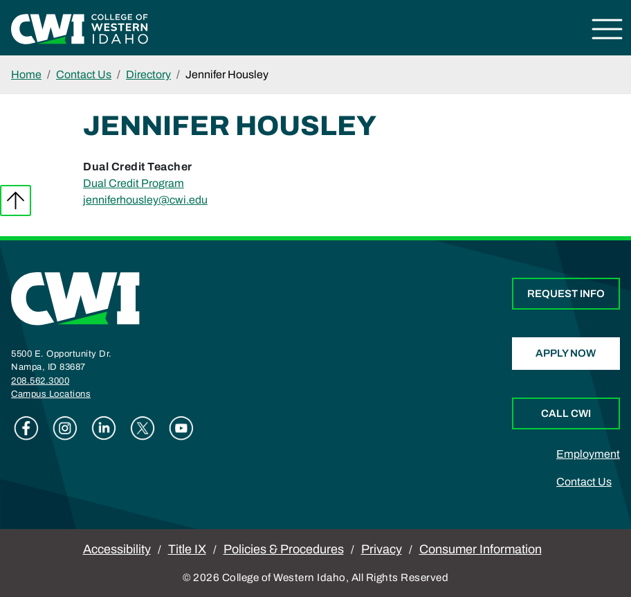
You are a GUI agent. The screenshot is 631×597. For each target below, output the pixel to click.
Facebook (26, 428)
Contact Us (83, 74)
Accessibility (117, 549)
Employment (588, 454)
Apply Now (566, 353)
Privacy (381, 549)
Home (26, 74)
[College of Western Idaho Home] (79, 28)
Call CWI (566, 413)
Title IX (187, 549)
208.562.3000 (40, 381)
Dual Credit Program (133, 183)
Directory (148, 74)
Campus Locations (51, 394)
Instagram (65, 428)
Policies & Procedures (283, 549)
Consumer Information (480, 549)
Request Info (566, 293)
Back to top (15, 200)
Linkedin (104, 428)
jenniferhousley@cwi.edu (145, 200)
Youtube (181, 428)
